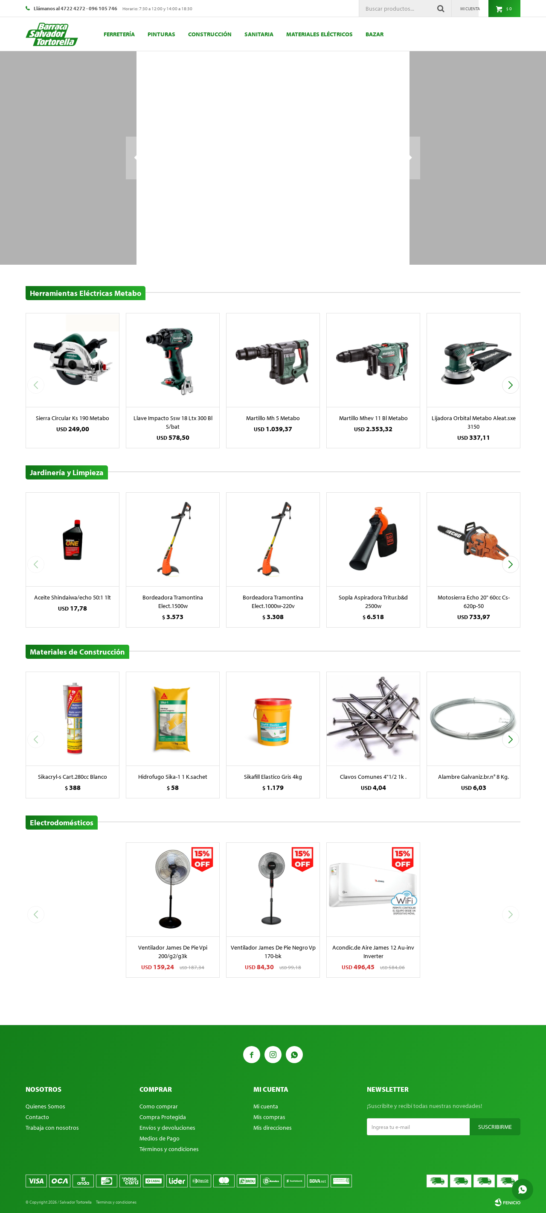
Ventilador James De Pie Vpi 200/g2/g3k (172, 952)
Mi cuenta (265, 1106)
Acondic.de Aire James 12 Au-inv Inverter (373, 952)
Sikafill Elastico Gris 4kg (273, 776)
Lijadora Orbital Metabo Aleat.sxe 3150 (474, 422)
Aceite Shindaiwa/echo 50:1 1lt (72, 597)
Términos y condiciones (169, 1149)
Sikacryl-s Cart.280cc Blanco (72, 776)
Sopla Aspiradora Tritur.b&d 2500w (373, 601)
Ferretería (119, 34)
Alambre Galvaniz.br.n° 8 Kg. (473, 776)
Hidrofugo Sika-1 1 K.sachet (172, 776)
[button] (510, 385)
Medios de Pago (159, 1138)
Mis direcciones (272, 1127)
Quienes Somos (45, 1106)
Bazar (374, 34)
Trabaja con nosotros (52, 1127)
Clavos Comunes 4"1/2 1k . (373, 776)
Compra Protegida (162, 1117)
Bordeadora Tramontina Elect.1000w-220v (273, 601)
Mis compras (269, 1117)
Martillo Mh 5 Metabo (273, 418)
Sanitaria (258, 34)
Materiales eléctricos (319, 34)
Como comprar (158, 1106)
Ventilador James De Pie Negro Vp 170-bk (273, 952)
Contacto (37, 1117)
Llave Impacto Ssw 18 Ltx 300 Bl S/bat (173, 422)
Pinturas (161, 34)
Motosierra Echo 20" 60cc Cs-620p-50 (474, 601)
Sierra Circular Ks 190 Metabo (72, 418)
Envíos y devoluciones (167, 1127)
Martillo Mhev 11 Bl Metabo (373, 418)
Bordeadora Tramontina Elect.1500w (172, 601)
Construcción (210, 34)
